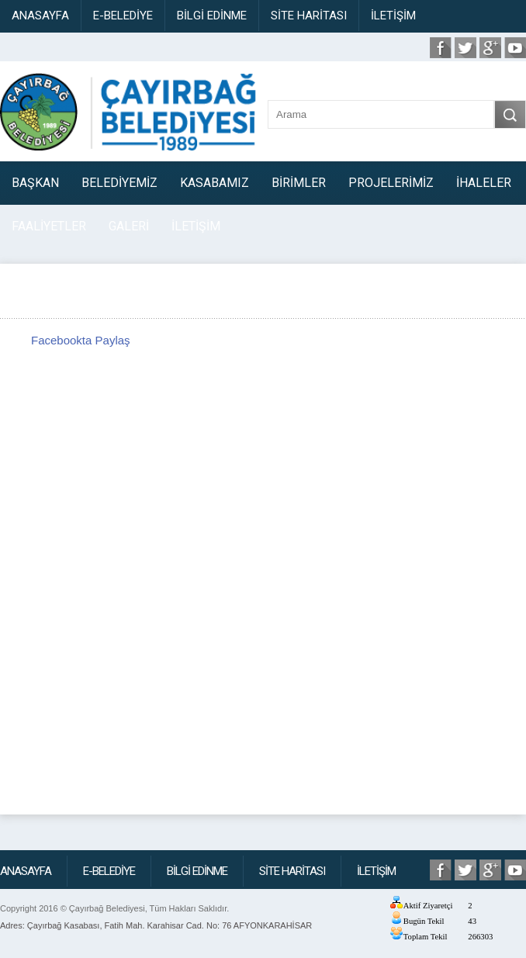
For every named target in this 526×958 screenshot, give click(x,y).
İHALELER (483, 182)
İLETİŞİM (393, 15)
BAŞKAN (35, 182)
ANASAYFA (40, 15)
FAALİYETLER (49, 226)
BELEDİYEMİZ (119, 182)
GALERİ (129, 226)
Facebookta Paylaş (80, 340)
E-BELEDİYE (123, 15)
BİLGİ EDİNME (212, 15)
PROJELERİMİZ (391, 182)
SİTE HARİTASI (309, 15)
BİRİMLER (299, 182)
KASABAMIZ (214, 182)
